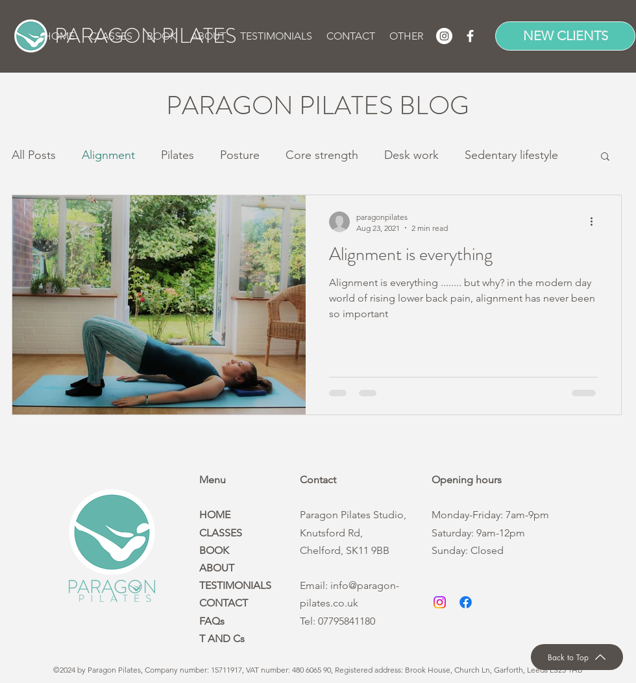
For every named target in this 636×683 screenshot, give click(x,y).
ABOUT (216, 568)
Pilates (177, 155)
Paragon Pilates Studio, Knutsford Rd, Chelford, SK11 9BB (353, 532)
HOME (214, 515)
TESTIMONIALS (235, 585)
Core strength (322, 155)
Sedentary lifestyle (511, 155)
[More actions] (596, 222)
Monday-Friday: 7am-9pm (490, 515)
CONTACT (223, 603)
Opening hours (467, 479)
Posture (240, 155)
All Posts (34, 155)
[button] (162, 36)
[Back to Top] (577, 657)
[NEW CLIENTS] (565, 36)
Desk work (411, 155)
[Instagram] (444, 36)
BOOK (214, 550)
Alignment (108, 155)
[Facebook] (470, 36)
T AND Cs (222, 638)
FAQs (212, 621)
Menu (212, 479)
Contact (318, 479)
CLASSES (220, 533)
